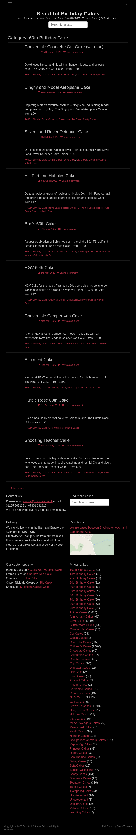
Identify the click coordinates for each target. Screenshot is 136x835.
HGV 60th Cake (39, 267)
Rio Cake (46, 582)
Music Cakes (78, 731)
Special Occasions (81, 769)
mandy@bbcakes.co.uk (38, 501)
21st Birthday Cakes (82, 578)
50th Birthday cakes (82, 591)
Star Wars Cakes (80, 778)
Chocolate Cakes (80, 650)
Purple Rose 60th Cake (47, 400)
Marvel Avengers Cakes (85, 723)
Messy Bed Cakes (81, 727)
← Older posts (15, 488)
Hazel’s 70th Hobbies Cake (45, 569)
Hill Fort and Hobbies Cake (50, 175)
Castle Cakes (78, 637)
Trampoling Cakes (81, 791)
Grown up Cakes (97, 74)
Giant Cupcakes (80, 693)
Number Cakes (32, 255)
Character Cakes (80, 642)
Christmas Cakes (80, 659)
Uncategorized (79, 799)
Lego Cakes (77, 718)
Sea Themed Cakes (82, 757)
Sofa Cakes (77, 765)
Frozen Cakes (78, 684)
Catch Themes (124, 826)
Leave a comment (75, 52)
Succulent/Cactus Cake (34, 586)
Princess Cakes (79, 748)
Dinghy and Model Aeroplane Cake (57, 87)
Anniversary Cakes (82, 616)
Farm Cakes (77, 676)
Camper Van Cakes (74, 343)
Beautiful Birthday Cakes (67, 13)
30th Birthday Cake (82, 582)
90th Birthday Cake (82, 608)
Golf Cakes (70, 251)
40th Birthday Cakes (82, 586)
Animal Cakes (55, 74)
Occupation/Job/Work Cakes (81, 299)
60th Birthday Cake (37, 74)
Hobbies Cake (74, 119)
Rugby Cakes (78, 752)
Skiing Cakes (78, 761)
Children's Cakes (80, 646)
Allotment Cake (39, 359)
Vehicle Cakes (32, 163)
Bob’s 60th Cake (40, 223)
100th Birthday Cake (82, 569)
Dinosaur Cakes (80, 667)
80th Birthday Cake (82, 603)
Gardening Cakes (57, 387)
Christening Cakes (81, 654)
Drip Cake (76, 671)
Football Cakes (68, 207)
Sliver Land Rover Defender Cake (56, 131)
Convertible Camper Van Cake (53, 315)
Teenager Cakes (80, 782)
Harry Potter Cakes (82, 710)
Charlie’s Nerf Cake (39, 574)
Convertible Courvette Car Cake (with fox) (64, 46)
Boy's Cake (69, 74)
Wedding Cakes (80, 812)
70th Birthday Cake (82, 599)
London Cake (28, 578)
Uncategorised (79, 795)
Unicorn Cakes (79, 803)
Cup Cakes (77, 663)
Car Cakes (81, 74)
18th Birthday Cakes (82, 574)
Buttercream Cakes (82, 625)
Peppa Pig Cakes (81, 744)
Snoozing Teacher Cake (47, 440)
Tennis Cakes (78, 786)
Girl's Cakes (54, 428)
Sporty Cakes (89, 119)
